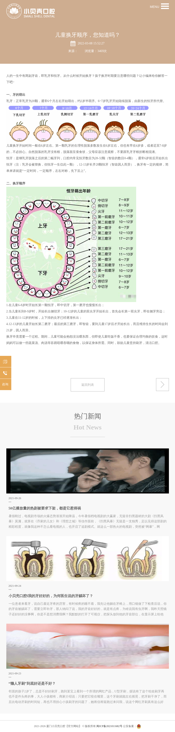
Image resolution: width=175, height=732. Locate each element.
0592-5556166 (5, 373)
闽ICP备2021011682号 (109, 726)
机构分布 (4, 362)
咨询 (5, 384)
